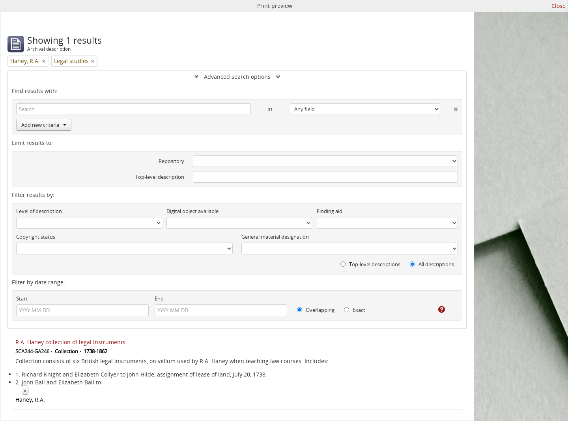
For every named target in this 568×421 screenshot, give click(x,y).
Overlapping (315, 309)
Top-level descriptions (370, 264)
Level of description (39, 211)
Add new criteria (43, 124)
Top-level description (159, 176)
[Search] (133, 109)
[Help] (436, 309)
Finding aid (329, 211)
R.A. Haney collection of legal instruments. (71, 342)
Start (22, 298)
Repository (171, 161)
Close (558, 5)
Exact (354, 309)
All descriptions (432, 264)
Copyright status (35, 236)
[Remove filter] (43, 61)
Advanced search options (237, 76)
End (159, 298)
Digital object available (192, 211)
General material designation (275, 236)
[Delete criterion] (449, 107)
